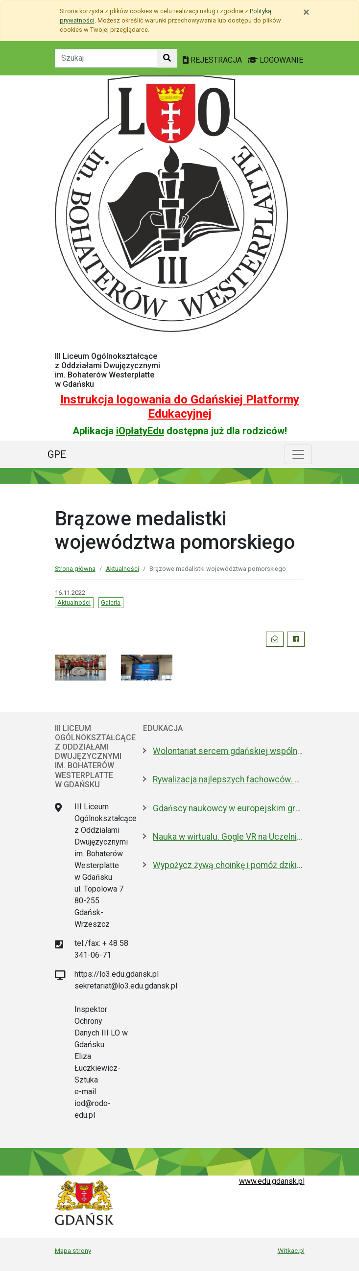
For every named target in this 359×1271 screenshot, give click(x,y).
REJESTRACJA (213, 60)
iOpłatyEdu (140, 431)
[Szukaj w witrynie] (167, 58)
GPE (57, 454)
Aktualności (122, 568)
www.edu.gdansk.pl (272, 1181)
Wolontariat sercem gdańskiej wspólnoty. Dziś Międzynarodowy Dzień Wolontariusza (229, 751)
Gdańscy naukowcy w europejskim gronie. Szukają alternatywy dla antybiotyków (229, 808)
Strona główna (75, 568)
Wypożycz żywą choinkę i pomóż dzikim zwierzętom (229, 865)
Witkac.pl (291, 1250)
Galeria (110, 602)
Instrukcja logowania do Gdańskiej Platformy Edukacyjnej (179, 407)
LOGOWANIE (275, 60)
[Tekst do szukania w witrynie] (106, 58)
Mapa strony (73, 1250)
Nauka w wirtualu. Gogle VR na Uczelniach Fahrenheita (229, 837)
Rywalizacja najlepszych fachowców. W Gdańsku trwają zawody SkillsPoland (229, 779)
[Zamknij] (306, 12)
